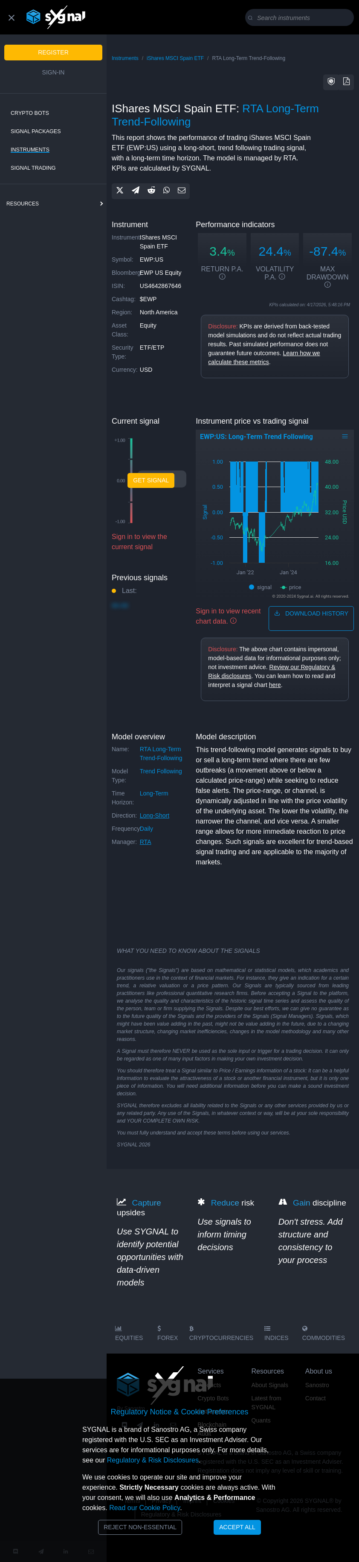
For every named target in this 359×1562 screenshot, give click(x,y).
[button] (331, 82)
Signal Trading (33, 168)
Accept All (237, 1527)
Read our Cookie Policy (144, 1507)
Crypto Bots (30, 113)
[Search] (301, 18)
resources (22, 204)
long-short (154, 815)
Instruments (30, 150)
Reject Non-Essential (140, 1527)
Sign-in (53, 72)
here (275, 684)
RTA (145, 841)
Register (53, 52)
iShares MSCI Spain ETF (175, 58)
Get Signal (151, 480)
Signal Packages (36, 131)
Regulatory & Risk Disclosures (153, 1460)
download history (311, 613)
